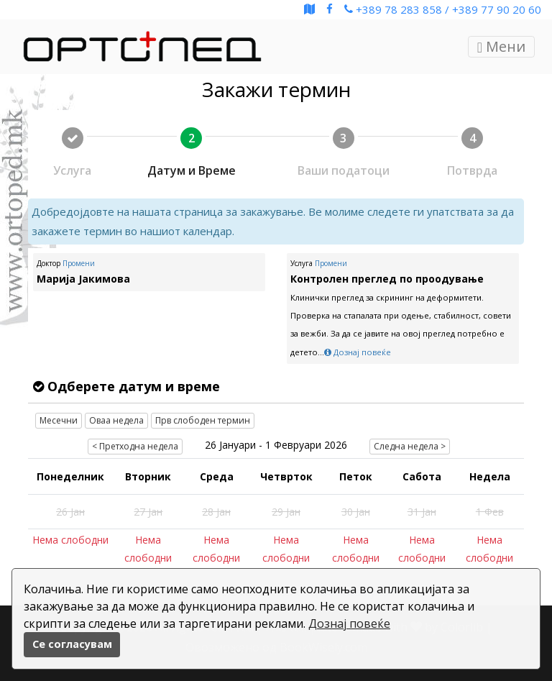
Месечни (59, 420)
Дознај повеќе (349, 623)
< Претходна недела (135, 446)
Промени (79, 263)
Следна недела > (410, 446)
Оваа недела (116, 420)
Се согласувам (72, 644)
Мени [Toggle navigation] (501, 46)
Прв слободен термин (202, 420)
